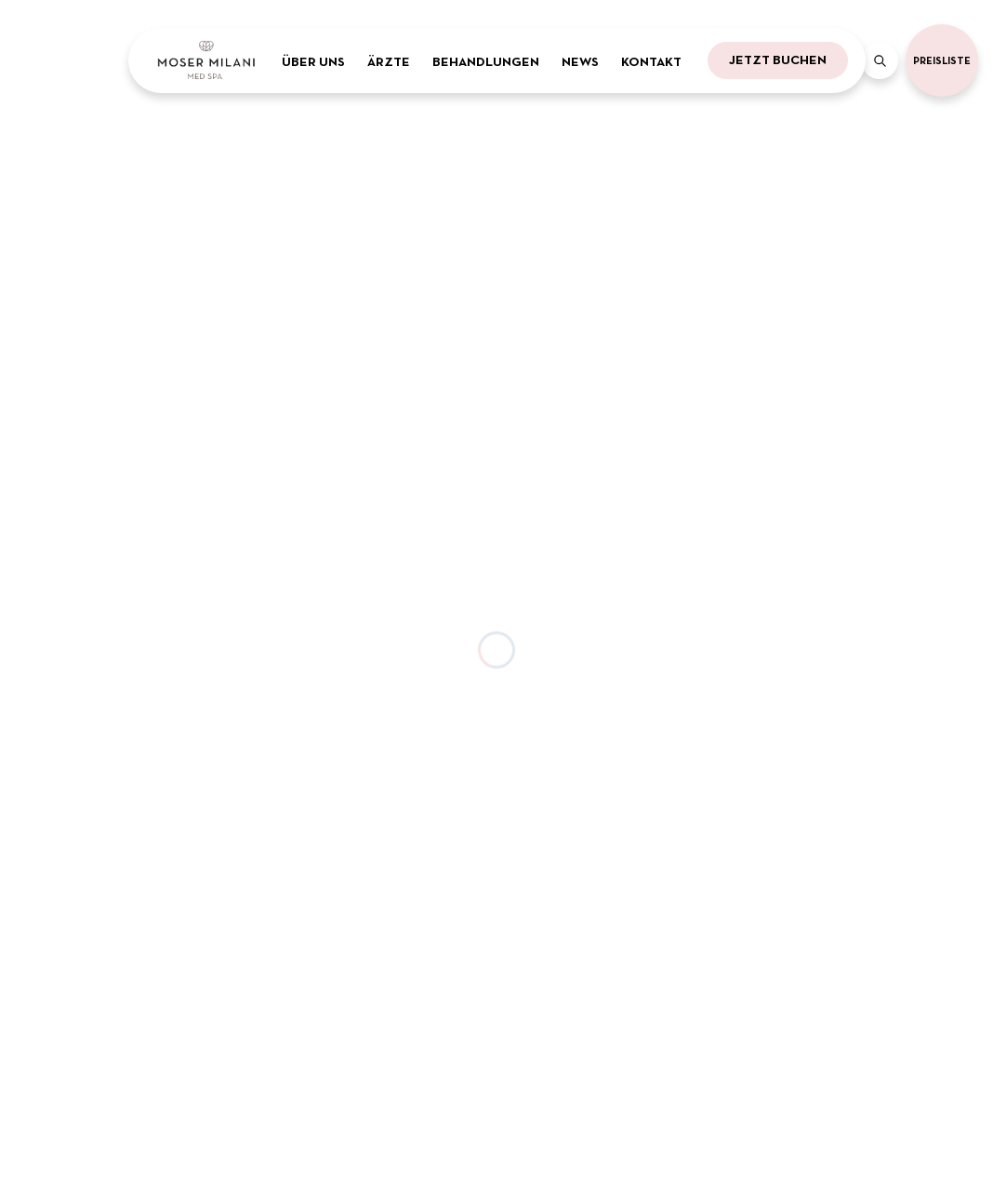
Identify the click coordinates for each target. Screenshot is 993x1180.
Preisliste (942, 60)
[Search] (879, 60)
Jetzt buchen (778, 59)
